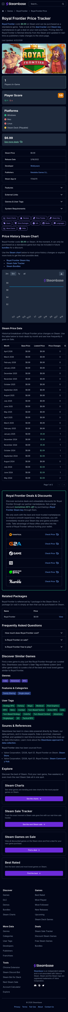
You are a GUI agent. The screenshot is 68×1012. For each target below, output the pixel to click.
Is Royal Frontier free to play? (34, 646)
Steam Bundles (13, 266)
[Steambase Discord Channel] (35, 985)
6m (13, 273)
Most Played (40, 900)
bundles (5, 247)
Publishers (8, 951)
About (40, 1007)
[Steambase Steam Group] (39, 985)
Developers (8, 946)
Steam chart (15, 252)
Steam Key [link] (55, 218)
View (61, 617)
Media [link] (46, 223)
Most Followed (41, 905)
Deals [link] (7, 223)
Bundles (6, 909)
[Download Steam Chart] (61, 274)
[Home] (3, 11)
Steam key (56, 27)
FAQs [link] (22, 228)
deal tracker (41, 27)
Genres (6, 931)
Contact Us (49, 1007)
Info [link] (35, 223)
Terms (24, 1007)
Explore (6, 992)
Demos (6, 905)
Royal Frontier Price (39, 11)
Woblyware (35, 166)
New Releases (41, 909)
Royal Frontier (22, 11)
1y (19, 273)
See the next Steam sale (34, 824)
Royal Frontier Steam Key (18, 260)
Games (10, 11)
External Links (34, 194)
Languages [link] (59, 223)
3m (6, 273)
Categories (8, 936)
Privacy (17, 1007)
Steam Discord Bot (11, 972)
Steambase (38, 971)
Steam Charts (9, 914)
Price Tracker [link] (39, 218)
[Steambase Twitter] (43, 985)
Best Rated (40, 895)
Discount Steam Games (45, 936)
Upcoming (39, 914)
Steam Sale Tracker (16, 263)
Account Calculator (11, 987)
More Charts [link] (9, 228)
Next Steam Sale (10, 982)
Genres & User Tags (34, 201)
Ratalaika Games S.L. (39, 172)
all (24, 273)
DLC (5, 900)
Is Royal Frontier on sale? (34, 639)
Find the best (34, 873)
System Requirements (34, 208)
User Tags (7, 941)
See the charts (34, 799)
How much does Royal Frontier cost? (34, 632)
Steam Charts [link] (10, 218)
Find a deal (34, 850)
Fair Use (32, 1007)
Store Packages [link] (22, 223)
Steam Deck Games (44, 919)
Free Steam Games (43, 941)
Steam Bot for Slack (12, 977)
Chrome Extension (11, 967)
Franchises (8, 955)
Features (34, 187)
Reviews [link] (24, 218)
